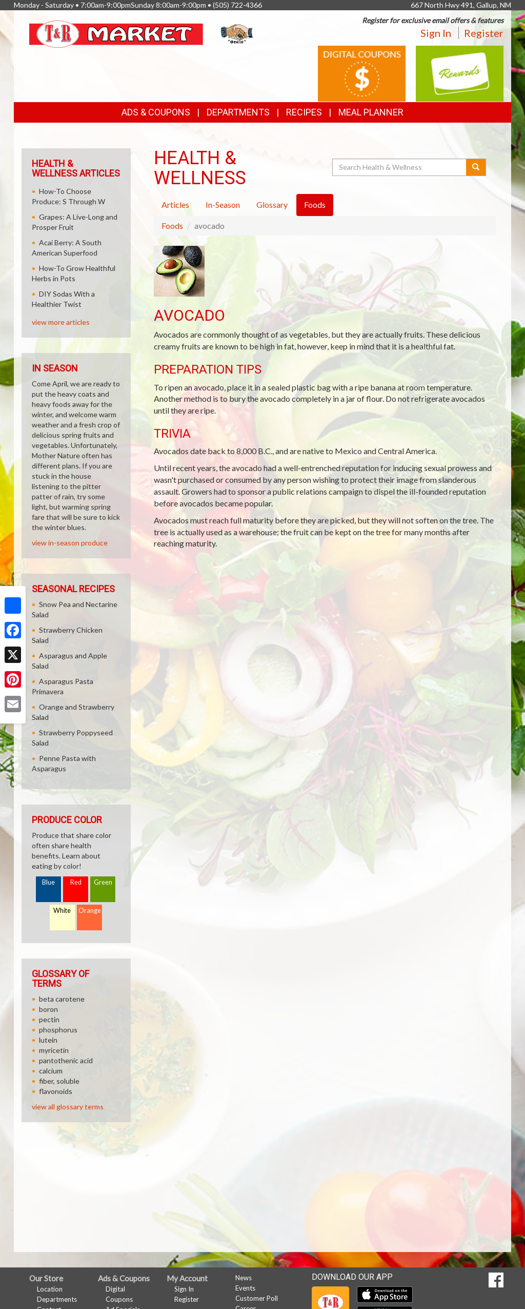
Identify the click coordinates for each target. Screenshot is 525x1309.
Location (50, 1289)
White (62, 910)
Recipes (304, 112)
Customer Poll (256, 1298)
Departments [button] (238, 112)
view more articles (61, 322)
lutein (48, 1040)
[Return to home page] (142, 33)
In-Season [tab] (223, 204)
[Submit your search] (476, 167)
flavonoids (55, 1091)
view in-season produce (70, 542)
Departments (57, 1299)
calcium (51, 1070)
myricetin (54, 1050)
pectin (49, 1019)
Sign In (435, 33)
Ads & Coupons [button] (156, 112)
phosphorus (58, 1029)
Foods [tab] (315, 204)
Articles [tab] (175, 204)
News (243, 1278)
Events (245, 1288)
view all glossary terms (68, 1106)
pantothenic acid (66, 1060)
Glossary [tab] (272, 204)
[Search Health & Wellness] (400, 167)
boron (48, 1009)
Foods (172, 225)
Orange (89, 910)
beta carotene (62, 998)
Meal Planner (370, 112)
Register (483, 33)
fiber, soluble (59, 1081)
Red (76, 882)
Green (103, 882)
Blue (48, 882)
